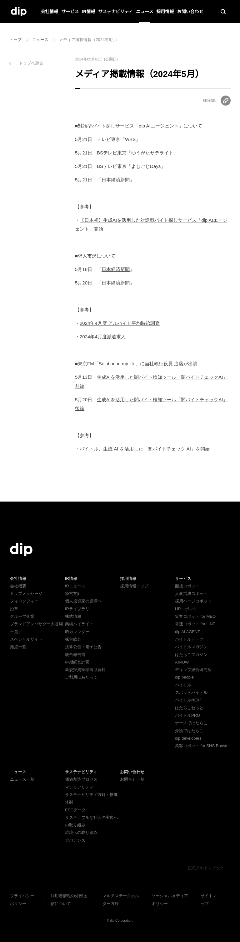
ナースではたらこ (191, 723)
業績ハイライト (79, 624)
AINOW (181, 662)
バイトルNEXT (188, 700)
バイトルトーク (189, 639)
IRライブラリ (77, 609)
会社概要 (18, 586)
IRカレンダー (77, 632)
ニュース (144, 11)
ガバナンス (75, 848)
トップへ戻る (31, 63)
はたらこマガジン (191, 655)
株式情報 (73, 616)
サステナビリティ (115, 11)
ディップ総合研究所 (193, 670)
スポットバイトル (191, 692)
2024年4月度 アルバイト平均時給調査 (119, 323)
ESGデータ (75, 817)
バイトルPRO (189, 715)
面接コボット (187, 586)
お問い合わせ (190, 11)
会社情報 (49, 11)
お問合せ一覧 (132, 787)
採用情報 (165, 11)
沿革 (14, 609)
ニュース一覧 (22, 787)
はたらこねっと (189, 708)
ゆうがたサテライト (152, 152)
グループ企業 (22, 616)
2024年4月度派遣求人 (102, 336)
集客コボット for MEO (195, 616)
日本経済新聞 (113, 179)
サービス (70, 11)
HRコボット (186, 609)
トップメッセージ (26, 593)
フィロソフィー (24, 601)
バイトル (183, 685)
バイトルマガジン (191, 647)
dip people (185, 677)
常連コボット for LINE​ (195, 624)
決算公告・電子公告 (83, 647)
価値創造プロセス (81, 787)
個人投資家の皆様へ (83, 601)
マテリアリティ (79, 795)
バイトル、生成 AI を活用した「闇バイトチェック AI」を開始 (144, 448)
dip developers (189, 738)
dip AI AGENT (187, 632)
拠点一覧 (18, 647)
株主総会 (73, 639)
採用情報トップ (134, 586)
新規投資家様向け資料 (85, 670)
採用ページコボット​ (193, 601)
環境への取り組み (81, 840)
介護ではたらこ (189, 731)
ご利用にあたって (81, 677)
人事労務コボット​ (191, 593)
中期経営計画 (77, 662)
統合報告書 (75, 655)
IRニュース (74, 586)
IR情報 (88, 11)
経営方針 (73, 593)
